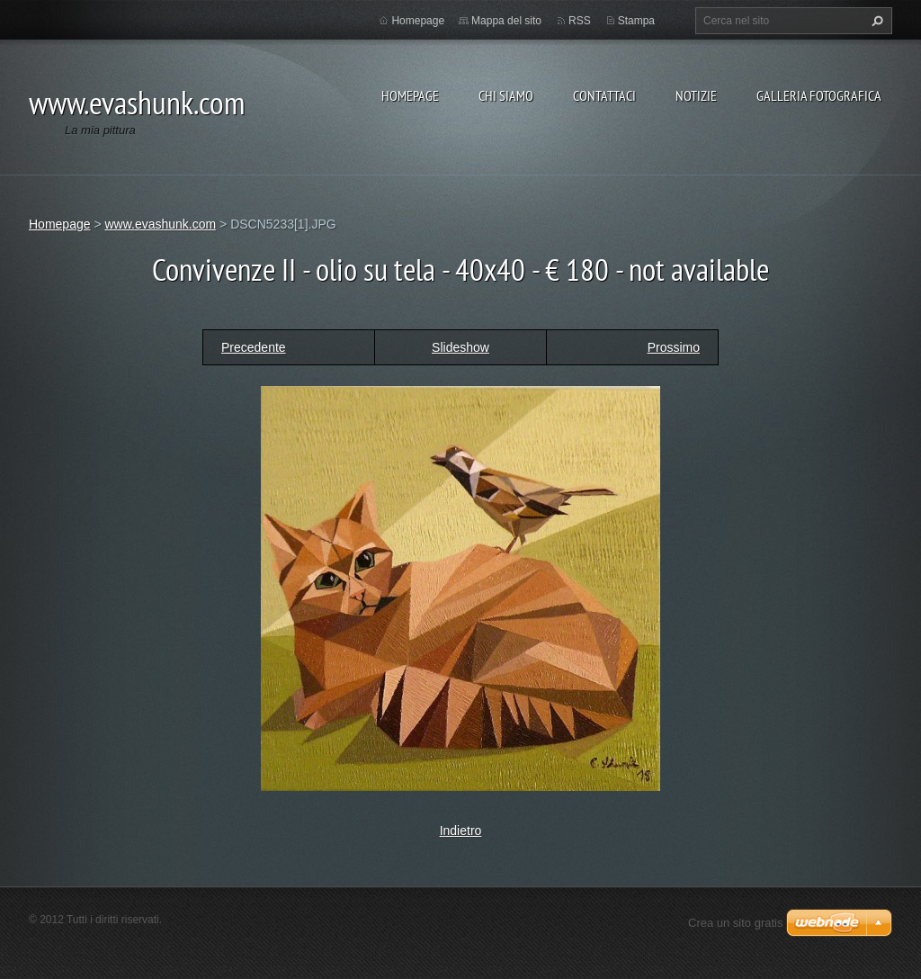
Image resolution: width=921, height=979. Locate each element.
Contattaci (604, 95)
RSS (579, 20)
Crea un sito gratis (735, 923)
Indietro (461, 830)
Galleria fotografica (818, 95)
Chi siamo (505, 95)
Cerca (875, 20)
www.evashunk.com (160, 224)
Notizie (696, 95)
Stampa (636, 20)
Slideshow (460, 347)
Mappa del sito (506, 20)
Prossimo (674, 347)
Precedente (253, 347)
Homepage (410, 95)
